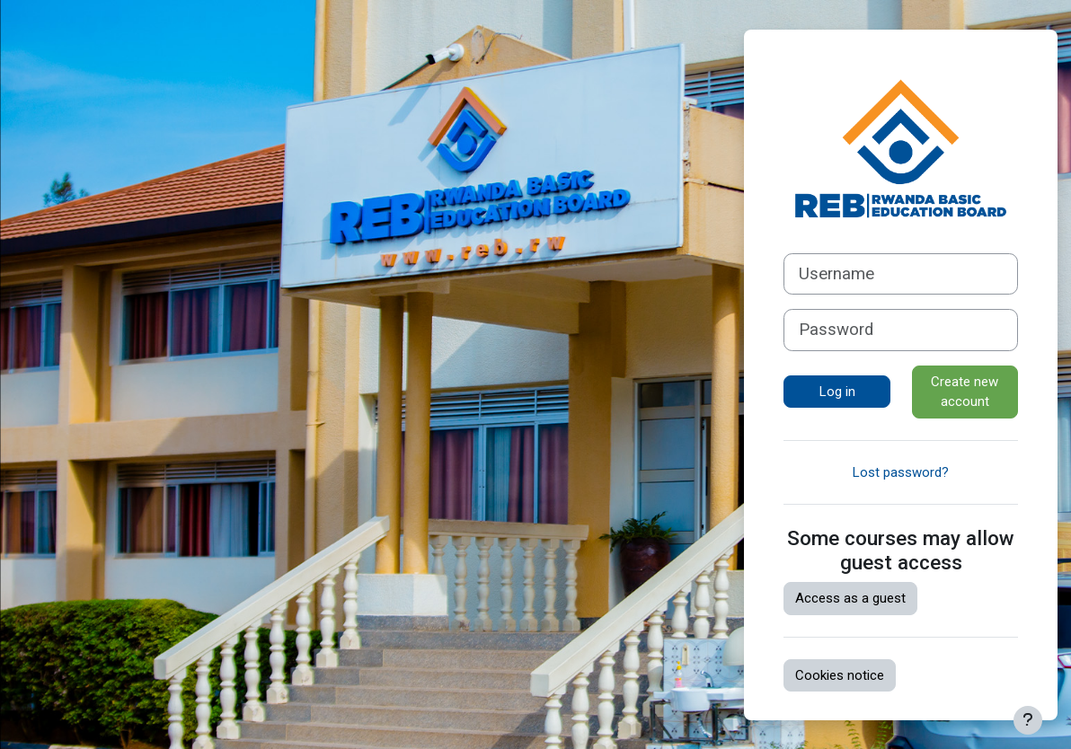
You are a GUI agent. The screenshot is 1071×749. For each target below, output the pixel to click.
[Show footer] (1027, 720)
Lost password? (901, 472)
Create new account (964, 392)
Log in (837, 391)
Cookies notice (839, 675)
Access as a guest (850, 598)
